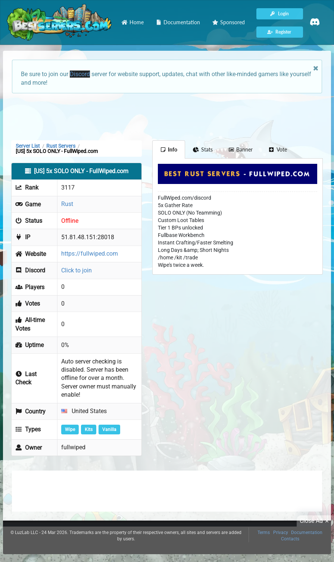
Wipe (70, 429)
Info (169, 149)
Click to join (76, 270)
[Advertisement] (167, 116)
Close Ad (315, 521)
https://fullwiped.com (89, 253)
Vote (277, 149)
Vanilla (109, 429)
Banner (240, 149)
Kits (89, 429)
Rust (67, 203)
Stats (203, 149)
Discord (80, 74)
